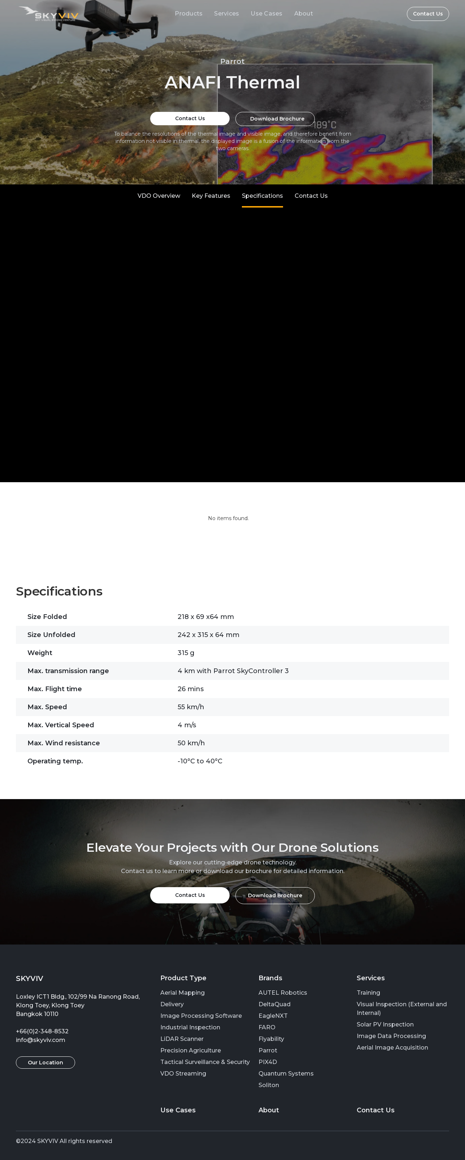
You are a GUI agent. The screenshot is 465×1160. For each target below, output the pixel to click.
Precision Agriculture (190, 1050)
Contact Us (428, 13)
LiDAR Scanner (182, 1038)
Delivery (172, 1004)
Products (189, 13)
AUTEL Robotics (282, 992)
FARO (266, 1027)
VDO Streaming (183, 1073)
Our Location (45, 1062)
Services (226, 13)
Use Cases (266, 13)
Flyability (271, 1038)
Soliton (268, 1085)
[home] (48, 14)
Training (368, 992)
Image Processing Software (201, 1015)
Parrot (267, 1050)
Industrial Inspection (190, 1027)
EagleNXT (273, 1015)
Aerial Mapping (182, 992)
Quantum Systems (286, 1073)
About (303, 13)
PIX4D (267, 1062)
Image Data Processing (391, 1036)
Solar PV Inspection (385, 1024)
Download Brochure (277, 118)
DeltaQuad (274, 1004)
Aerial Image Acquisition (392, 1047)
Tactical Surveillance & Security (205, 1062)
